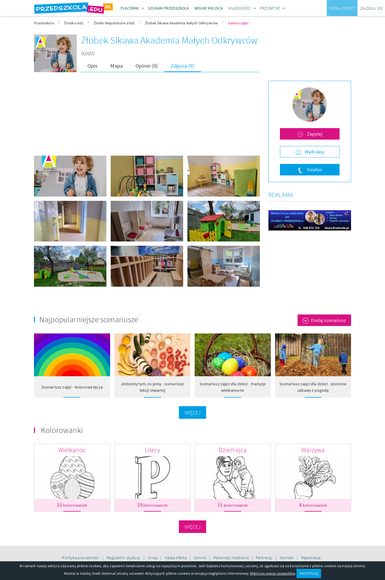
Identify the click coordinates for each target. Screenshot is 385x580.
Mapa (116, 65)
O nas (153, 557)
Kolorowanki (62, 430)
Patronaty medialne (231, 557)
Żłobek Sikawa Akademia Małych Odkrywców (169, 40)
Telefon (314, 170)
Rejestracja (311, 557)
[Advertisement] (147, 118)
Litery (152, 450)
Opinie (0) (147, 65)
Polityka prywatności (81, 557)
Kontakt (287, 557)
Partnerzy (265, 557)
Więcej (192, 412)
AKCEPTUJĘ (308, 573)
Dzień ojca (233, 450)
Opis (92, 65)
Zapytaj (314, 134)
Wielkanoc (72, 450)
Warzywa (313, 450)
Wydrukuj (314, 152)
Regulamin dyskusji (123, 557)
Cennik (200, 557)
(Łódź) (88, 53)
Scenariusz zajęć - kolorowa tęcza (72, 387)
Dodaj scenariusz (328, 320)
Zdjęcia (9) (182, 65)
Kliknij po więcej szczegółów (272, 573)
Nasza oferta (176, 557)
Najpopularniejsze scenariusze (88, 319)
